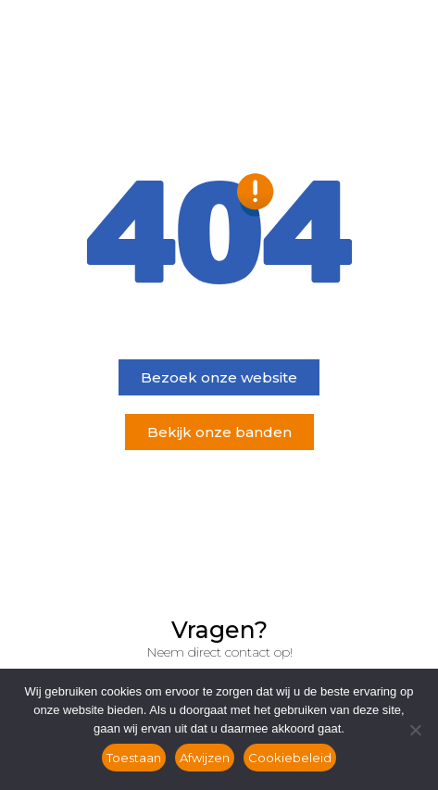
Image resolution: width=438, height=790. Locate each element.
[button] (219, 377)
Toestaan (133, 757)
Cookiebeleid (290, 757)
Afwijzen (205, 757)
